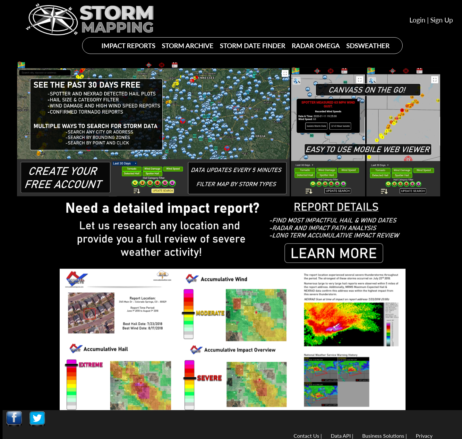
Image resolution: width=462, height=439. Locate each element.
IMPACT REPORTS (128, 45)
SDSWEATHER (367, 45)
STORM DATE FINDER (252, 45)
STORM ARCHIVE (187, 45)
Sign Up (441, 20)
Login (417, 20)
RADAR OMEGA (316, 45)
